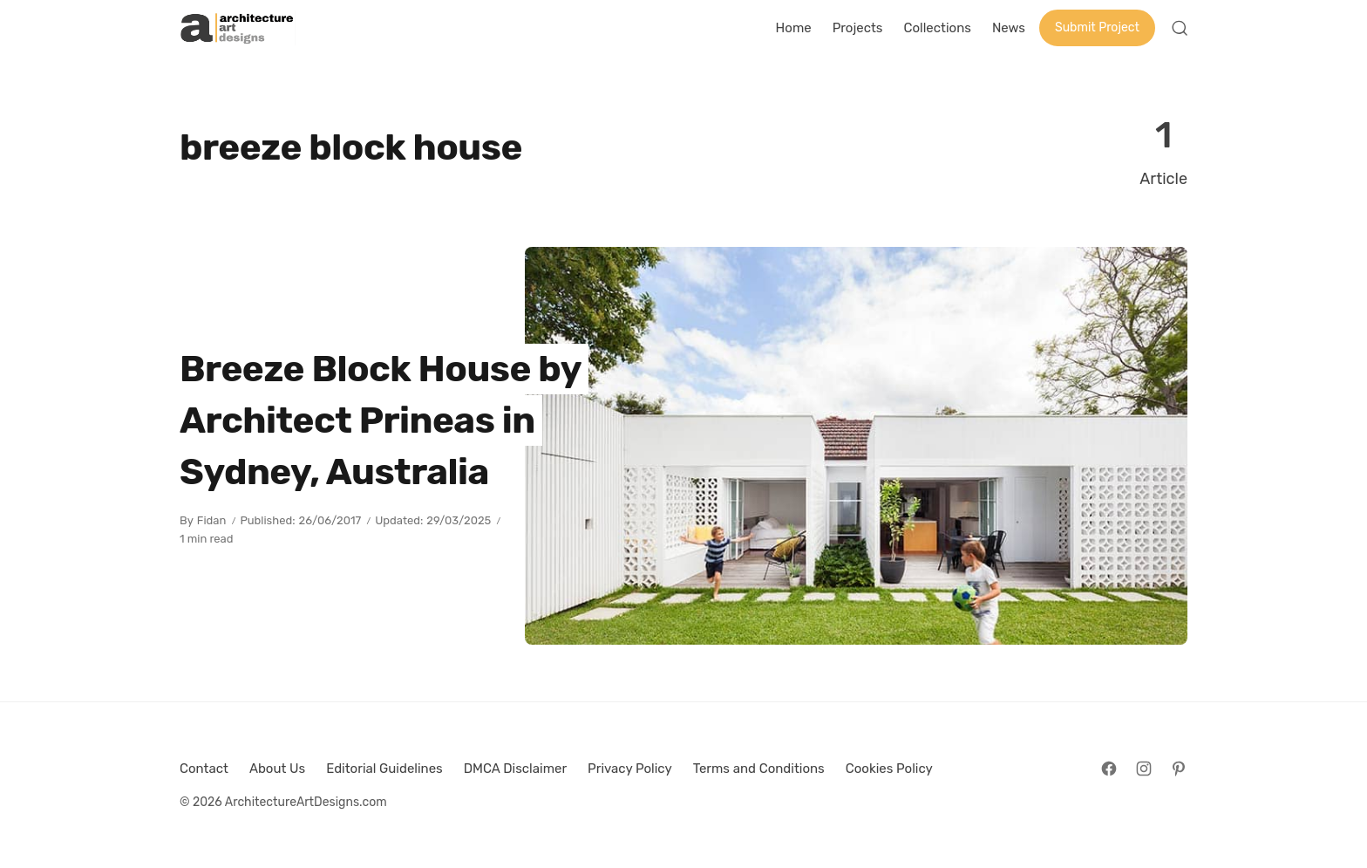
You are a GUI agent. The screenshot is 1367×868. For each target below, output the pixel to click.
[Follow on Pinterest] (1178, 768)
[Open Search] (1179, 27)
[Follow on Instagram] (1144, 768)
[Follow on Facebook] (1109, 768)
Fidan (212, 520)
